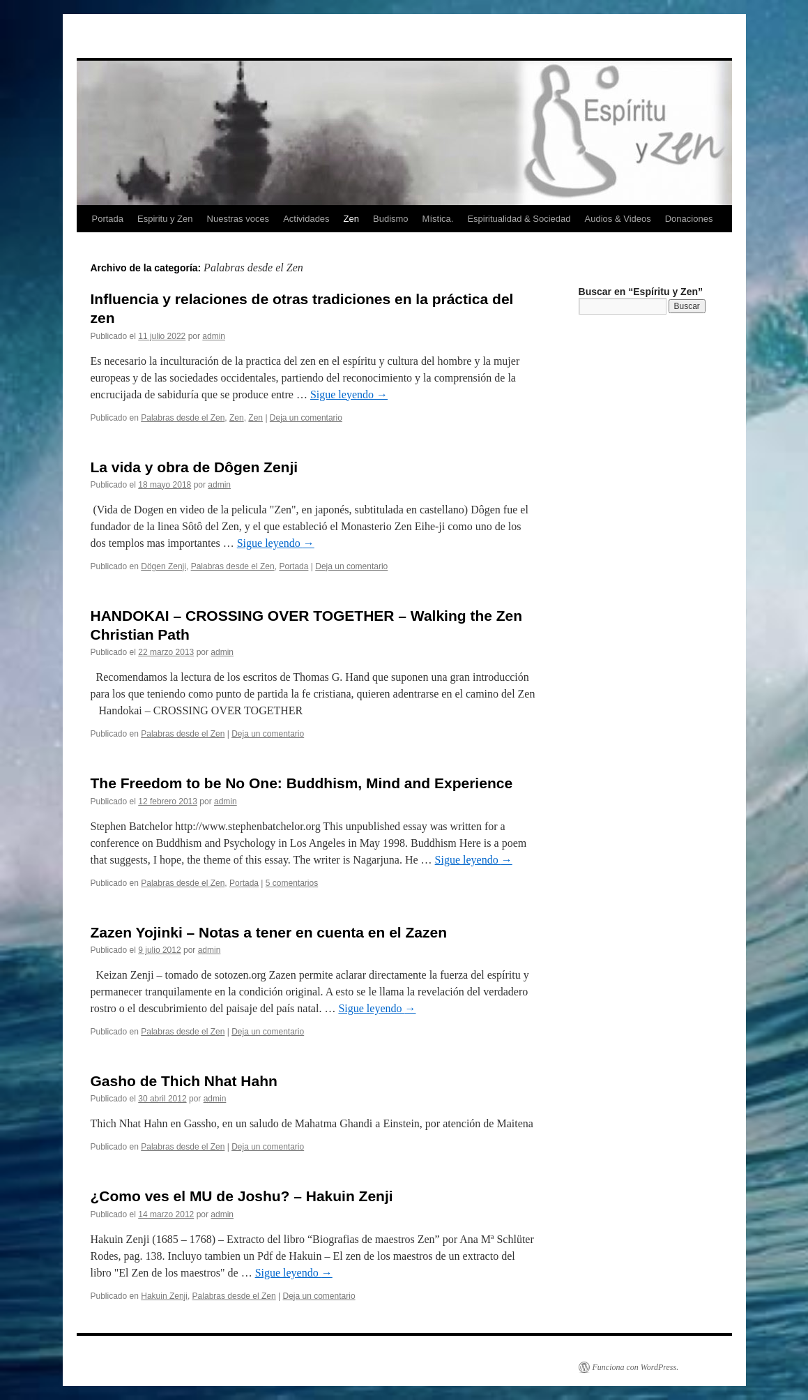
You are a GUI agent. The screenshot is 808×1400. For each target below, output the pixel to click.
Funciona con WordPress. (636, 1367)
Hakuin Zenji (164, 1296)
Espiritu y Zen (164, 218)
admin (213, 336)
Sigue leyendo (349, 394)
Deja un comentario (306, 418)
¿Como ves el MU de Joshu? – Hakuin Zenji (242, 1196)
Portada (108, 218)
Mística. (438, 218)
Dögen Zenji (163, 566)
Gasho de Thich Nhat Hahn (184, 1081)
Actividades (306, 218)
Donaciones (689, 218)
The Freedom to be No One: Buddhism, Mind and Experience (302, 783)
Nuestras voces (238, 218)
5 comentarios (292, 883)
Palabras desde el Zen (182, 418)
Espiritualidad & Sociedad (518, 218)
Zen (351, 218)
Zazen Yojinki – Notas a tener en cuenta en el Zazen (269, 932)
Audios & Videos (618, 218)
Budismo (391, 218)
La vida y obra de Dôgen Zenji (194, 467)
